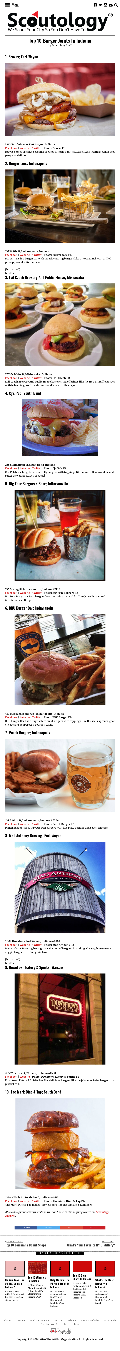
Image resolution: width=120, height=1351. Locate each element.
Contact (20, 1320)
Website (25, 148)
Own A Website (90, 1320)
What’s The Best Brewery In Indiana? (104, 1283)
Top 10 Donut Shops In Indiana (82, 1277)
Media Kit (110, 1320)
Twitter (37, 148)
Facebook (11, 148)
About (7, 1320)
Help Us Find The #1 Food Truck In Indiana (60, 1283)
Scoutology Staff (62, 45)
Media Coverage (40, 1320)
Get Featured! (49, 1324)
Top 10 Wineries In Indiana (37, 1279)
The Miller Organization (62, 1339)
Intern (65, 1324)
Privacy (72, 1320)
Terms (58, 1320)
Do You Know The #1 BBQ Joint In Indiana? (14, 1283)
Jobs (76, 1324)
